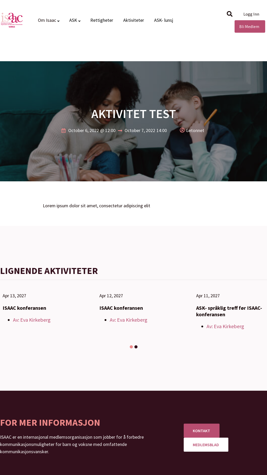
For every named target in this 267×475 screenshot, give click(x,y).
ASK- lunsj (163, 20)
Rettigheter (101, 20)
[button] (229, 14)
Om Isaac (47, 20)
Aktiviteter (133, 20)
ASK (73, 20)
